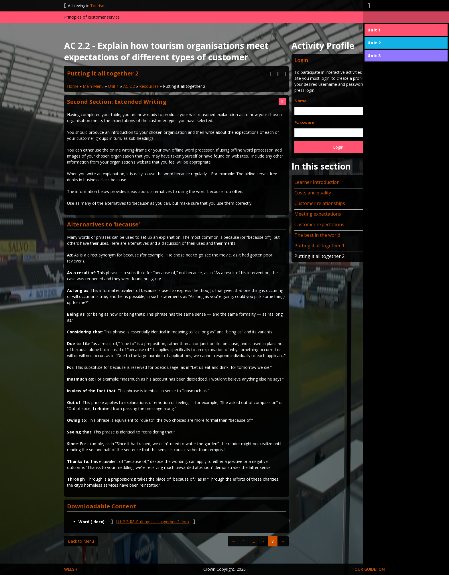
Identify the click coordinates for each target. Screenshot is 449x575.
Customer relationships (319, 203)
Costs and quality (312, 193)
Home (72, 86)
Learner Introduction (317, 182)
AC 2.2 (129, 86)
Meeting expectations (317, 214)
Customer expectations (319, 224)
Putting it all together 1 (319, 245)
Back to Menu (81, 541)
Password (304, 122)
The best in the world (317, 235)
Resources (149, 86)
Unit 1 (113, 86)
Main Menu (93, 86)
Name (300, 101)
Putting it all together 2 (319, 256)
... (253, 541)
